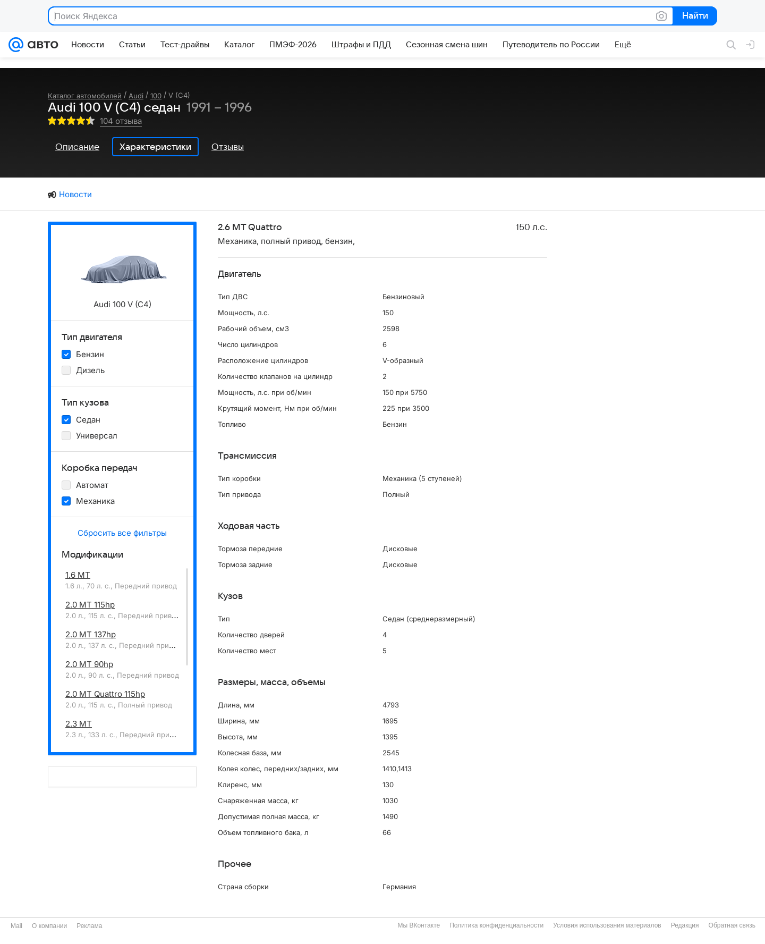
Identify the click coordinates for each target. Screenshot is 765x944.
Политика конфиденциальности (496, 925)
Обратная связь (732, 925)
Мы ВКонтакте (418, 925)
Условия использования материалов (607, 925)
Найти (694, 16)
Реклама (89, 926)
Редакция (685, 925)
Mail (16, 926)
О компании (49, 926)
